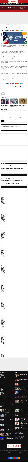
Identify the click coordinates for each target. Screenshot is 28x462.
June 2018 (2, 288)
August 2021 (2, 248)
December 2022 (3, 231)
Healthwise (1, 387)
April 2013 (2, 354)
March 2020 (2, 266)
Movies (23, 3)
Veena (6, 92)
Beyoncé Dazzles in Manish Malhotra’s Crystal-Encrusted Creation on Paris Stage (23, 397)
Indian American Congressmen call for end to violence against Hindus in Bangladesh (14, 106)
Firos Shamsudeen (3, 178)
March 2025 (2, 202)
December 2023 (3, 218)
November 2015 (3, 321)
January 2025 (2, 204)
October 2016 (2, 309)
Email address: (2, 127)
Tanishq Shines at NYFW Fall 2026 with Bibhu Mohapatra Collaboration (23, 375)
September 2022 (3, 234)
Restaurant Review (20, 4)
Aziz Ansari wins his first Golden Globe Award (14, 86)
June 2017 (2, 301)
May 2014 (2, 340)
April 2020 (2, 265)
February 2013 (3, 356)
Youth (1, 406)
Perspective (11, 3)
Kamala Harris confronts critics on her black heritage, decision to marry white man (13, 180)
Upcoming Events (2, 404)
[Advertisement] (14, 18)
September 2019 (3, 272)
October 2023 (2, 220)
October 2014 (2, 335)
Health (16, 3)
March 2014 (2, 342)
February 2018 (3, 292)
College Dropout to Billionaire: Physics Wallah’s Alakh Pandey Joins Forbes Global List (23, 419)
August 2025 (2, 197)
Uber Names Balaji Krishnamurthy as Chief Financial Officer (22, 437)
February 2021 (3, 254)
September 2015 (3, 323)
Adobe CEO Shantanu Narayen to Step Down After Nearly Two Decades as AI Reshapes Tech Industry (23, 423)
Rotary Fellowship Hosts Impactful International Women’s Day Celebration (8, 434)
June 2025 (2, 199)
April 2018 (2, 290)
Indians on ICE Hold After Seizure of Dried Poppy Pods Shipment (11, 183)
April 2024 (2, 214)
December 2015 (3, 320)
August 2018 (2, 286)
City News (1, 3)
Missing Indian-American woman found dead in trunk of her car (22, 106)
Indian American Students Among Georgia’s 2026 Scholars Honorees (9, 430)
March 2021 (2, 253)
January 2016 (2, 319)
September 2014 (3, 336)
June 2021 (2, 250)
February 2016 (3, 318)
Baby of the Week (2, 375)
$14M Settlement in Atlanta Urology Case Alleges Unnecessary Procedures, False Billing (9, 425)
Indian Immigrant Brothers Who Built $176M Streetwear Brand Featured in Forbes (23, 392)
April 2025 (2, 201)
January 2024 (2, 217)
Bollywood (17, 4)
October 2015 (2, 322)
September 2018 (3, 285)
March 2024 (2, 215)
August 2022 (2, 235)
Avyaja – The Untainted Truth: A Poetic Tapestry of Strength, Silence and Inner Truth (9, 438)
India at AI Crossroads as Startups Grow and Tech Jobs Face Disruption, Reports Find (23, 410)
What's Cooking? (2, 405)
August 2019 (2, 273)
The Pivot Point (2, 4)
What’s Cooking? (6, 4)
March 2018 (2, 291)
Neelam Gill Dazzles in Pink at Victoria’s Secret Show (23, 383)
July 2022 (2, 236)
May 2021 (2, 251)
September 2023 (3, 221)
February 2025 (3, 203)
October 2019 (2, 271)
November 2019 (3, 270)
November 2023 (3, 219)
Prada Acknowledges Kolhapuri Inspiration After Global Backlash (23, 401)
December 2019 (3, 269)
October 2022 (2, 233)
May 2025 (2, 200)
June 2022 (2, 237)
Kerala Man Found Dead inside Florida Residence (12, 178)
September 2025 (3, 196)
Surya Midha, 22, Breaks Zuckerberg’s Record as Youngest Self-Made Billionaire (23, 428)
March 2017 (2, 304)
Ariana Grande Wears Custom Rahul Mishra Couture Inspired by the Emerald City (23, 379)
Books (14, 3)
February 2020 (3, 267)
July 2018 (2, 287)
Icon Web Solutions (18, 461)
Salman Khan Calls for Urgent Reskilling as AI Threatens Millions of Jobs (23, 433)
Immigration (18, 3)
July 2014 (2, 338)
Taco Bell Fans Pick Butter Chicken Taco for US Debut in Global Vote (9, 170)
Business (6, 3)
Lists (0, 391)
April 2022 (2, 239)
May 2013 (2, 353)
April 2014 (2, 341)
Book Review (1, 378)
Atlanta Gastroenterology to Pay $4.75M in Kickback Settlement (8, 415)
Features (9, 3)
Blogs (1, 376)
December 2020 (3, 256)
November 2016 (3, 308)
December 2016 (3, 307)
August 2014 (2, 337)
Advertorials (1, 374)
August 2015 (2, 324)
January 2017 (2, 306)
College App (9, 4)
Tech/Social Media (13, 4)
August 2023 (2, 222)
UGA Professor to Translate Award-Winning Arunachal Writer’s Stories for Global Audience (12, 168)
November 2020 (3, 257)
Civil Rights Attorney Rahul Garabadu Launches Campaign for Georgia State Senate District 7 (9, 420)
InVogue (21, 3)
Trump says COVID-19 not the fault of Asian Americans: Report (5, 106)
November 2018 (3, 283)
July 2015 (2, 325)
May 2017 (2, 302)
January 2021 (2, 255)
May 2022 (2, 238)
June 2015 (2, 326)
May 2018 (2, 289)
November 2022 (3, 232)
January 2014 (2, 344)
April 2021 (2, 252)
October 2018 (2, 284)
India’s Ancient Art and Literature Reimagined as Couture (22, 388)
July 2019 (2, 274)
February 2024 (3, 216)
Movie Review (2, 392)
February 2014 (3, 343)
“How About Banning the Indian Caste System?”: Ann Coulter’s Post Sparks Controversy (11, 165)
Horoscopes (1, 388)
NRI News (4, 3)
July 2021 (2, 249)
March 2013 (2, 355)
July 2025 (2, 198)
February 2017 (3, 305)
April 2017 (2, 303)
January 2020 (2, 268)
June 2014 (2, 339)
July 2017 (2, 300)
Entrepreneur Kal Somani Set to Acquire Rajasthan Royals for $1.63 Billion (23, 415)
